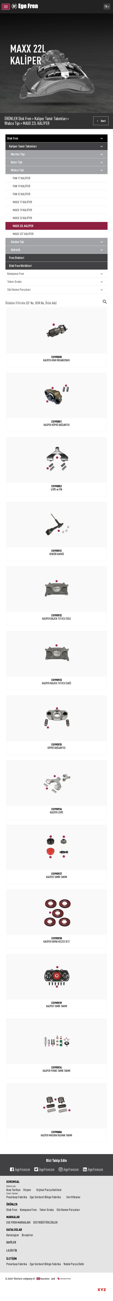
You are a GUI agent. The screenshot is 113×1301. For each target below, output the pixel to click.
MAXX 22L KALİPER (36, 123)
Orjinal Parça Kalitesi (48, 1190)
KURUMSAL (13, 1182)
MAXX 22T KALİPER (23, 234)
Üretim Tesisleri (12, 1193)
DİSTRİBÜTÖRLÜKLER (45, 1222)
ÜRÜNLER (11, 118)
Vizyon (27, 1190)
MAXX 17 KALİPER (22, 202)
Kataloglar (12, 1235)
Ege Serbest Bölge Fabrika (45, 1197)
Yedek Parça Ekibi (74, 1264)
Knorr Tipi (57, 162)
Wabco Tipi (12, 123)
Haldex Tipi (57, 242)
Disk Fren (24, 118)
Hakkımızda (11, 1186)
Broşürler (27, 1235)
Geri (101, 120)
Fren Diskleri (16, 257)
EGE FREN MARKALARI (18, 1222)
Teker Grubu (55, 282)
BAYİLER (11, 1242)
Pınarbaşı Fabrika (16, 1197)
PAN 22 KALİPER (21, 194)
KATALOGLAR (14, 1230)
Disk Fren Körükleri (20, 265)
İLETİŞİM (11, 1258)
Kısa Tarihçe (13, 1190)
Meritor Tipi (57, 154)
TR (106, 6)
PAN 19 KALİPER (21, 186)
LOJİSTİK (11, 1250)
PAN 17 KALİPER (21, 178)
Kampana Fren (55, 274)
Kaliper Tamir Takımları (50, 118)
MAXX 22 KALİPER (22, 218)
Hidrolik (57, 250)
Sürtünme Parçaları (55, 289)
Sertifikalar (73, 1197)
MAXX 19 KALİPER (22, 210)
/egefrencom (20, 1169)
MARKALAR (13, 1217)
